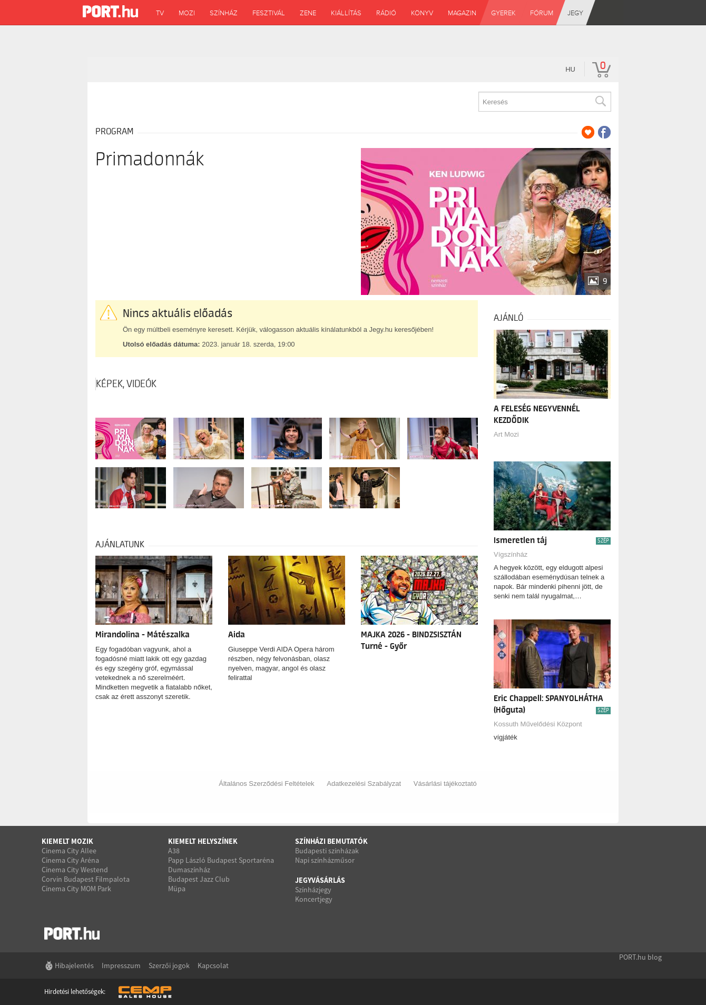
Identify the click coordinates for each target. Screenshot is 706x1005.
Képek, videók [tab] (126, 384)
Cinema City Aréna (70, 860)
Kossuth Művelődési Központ (538, 724)
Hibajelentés (74, 965)
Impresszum (121, 965)
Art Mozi (506, 434)
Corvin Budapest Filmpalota (86, 879)
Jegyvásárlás (320, 880)
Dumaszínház (189, 869)
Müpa (176, 888)
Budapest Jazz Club (199, 879)
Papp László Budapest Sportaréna (221, 860)
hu (570, 69)
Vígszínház (510, 554)
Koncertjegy (313, 899)
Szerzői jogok (169, 965)
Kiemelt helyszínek (203, 841)
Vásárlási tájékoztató (445, 783)
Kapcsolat (213, 965)
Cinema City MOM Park (76, 888)
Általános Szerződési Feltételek (266, 783)
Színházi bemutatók (331, 841)
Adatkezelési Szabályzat (364, 783)
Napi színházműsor (325, 860)
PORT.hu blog (640, 957)
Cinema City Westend (75, 869)
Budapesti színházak (327, 850)
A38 (174, 850)
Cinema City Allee (69, 850)
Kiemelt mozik (67, 841)
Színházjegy (313, 889)
